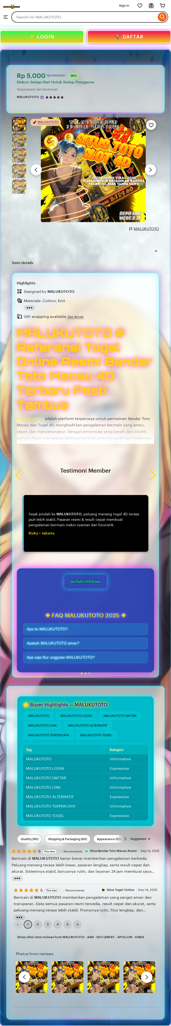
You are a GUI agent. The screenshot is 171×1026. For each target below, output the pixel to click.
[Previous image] (36, 169)
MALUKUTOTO (144, 229)
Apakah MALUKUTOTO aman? (53, 643)
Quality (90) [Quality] (29, 839)
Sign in (124, 5)
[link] (18, 924)
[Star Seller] (42, 97)
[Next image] (150, 169)
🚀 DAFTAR (129, 36)
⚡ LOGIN (42, 36)
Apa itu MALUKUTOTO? (47, 629)
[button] (82, 673)
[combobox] (84, 17)
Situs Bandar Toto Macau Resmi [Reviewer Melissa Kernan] (113, 851)
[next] (146, 977)
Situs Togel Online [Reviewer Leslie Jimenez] (120, 890)
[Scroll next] (125, 839)
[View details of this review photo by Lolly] (31, 977)
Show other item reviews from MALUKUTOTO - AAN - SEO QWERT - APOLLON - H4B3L (81, 937)
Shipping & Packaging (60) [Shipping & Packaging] (67, 839)
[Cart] (162, 5)
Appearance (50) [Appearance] (109, 839)
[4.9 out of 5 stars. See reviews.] (55, 97)
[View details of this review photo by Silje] (139, 977)
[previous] (24, 977)
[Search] (162, 17)
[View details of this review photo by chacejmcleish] (67, 977)
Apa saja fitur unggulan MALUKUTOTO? (61, 657)
